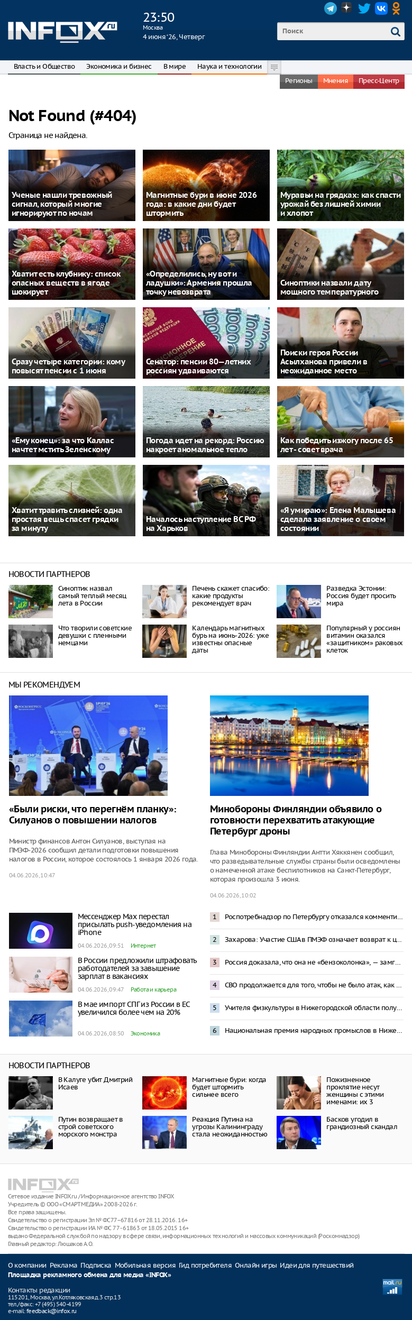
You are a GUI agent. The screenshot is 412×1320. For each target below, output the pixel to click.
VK (381, 8)
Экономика (145, 1033)
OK (398, 8)
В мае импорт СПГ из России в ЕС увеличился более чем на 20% (134, 1008)
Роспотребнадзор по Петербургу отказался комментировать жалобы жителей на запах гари (314, 917)
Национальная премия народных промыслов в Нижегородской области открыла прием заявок (314, 1030)
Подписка (95, 1265)
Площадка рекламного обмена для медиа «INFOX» (89, 1275)
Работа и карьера (153, 989)
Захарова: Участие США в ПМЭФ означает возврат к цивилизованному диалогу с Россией (314, 939)
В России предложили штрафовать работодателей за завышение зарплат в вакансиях (137, 968)
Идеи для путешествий (316, 1265)
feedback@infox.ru (51, 1311)
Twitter (364, 8)
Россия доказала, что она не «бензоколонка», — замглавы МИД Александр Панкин (314, 962)
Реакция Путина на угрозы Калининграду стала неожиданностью (229, 1127)
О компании (27, 1265)
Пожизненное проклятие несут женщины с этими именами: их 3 (354, 1090)
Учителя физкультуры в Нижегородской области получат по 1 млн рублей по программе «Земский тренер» (314, 1008)
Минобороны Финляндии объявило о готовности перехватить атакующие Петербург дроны (296, 820)
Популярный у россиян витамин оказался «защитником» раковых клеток (364, 639)
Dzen (347, 8)
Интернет (143, 945)
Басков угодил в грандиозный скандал (361, 1123)
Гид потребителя (205, 1265)
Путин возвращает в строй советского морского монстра (90, 1127)
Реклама (64, 1265)
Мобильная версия (145, 1265)
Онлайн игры (256, 1265)
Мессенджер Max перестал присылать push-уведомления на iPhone (135, 924)
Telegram (330, 8)
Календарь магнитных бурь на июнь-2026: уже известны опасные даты (230, 639)
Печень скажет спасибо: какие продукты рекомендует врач (230, 596)
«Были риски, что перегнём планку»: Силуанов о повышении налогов (93, 815)
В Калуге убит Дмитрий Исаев (95, 1083)
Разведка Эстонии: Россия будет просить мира (361, 596)
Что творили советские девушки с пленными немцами (95, 635)
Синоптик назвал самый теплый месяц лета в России (92, 596)
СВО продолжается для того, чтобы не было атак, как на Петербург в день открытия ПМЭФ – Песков (314, 985)
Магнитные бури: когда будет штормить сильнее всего (229, 1087)
